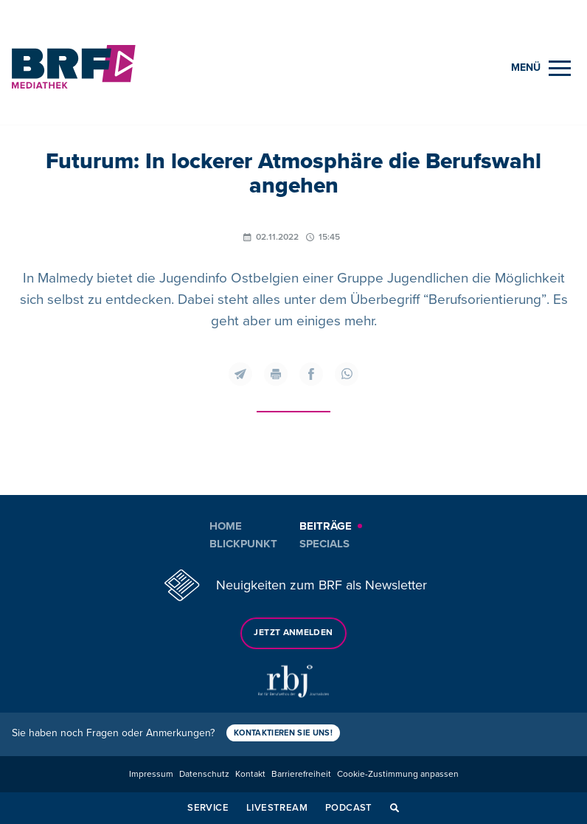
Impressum (151, 774)
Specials (324, 543)
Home (225, 526)
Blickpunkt (243, 543)
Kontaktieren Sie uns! (283, 733)
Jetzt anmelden (293, 632)
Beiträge (325, 526)
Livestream (277, 808)
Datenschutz (204, 774)
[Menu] (541, 68)
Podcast (348, 808)
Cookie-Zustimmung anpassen (398, 774)
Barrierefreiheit (301, 774)
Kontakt (250, 774)
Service (208, 808)
